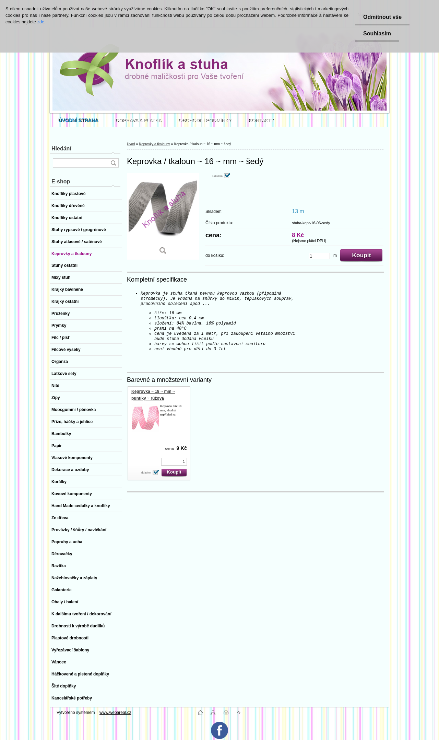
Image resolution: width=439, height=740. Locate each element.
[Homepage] (78, 120)
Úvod (131, 144)
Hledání (61, 148)
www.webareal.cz (115, 712)
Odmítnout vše (381, 17)
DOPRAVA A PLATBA (139, 120)
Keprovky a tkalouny (154, 144)
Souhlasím (376, 33)
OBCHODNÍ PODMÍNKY (205, 120)
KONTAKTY (261, 120)
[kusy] (319, 256)
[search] (113, 163)
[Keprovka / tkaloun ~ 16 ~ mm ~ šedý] (163, 216)
